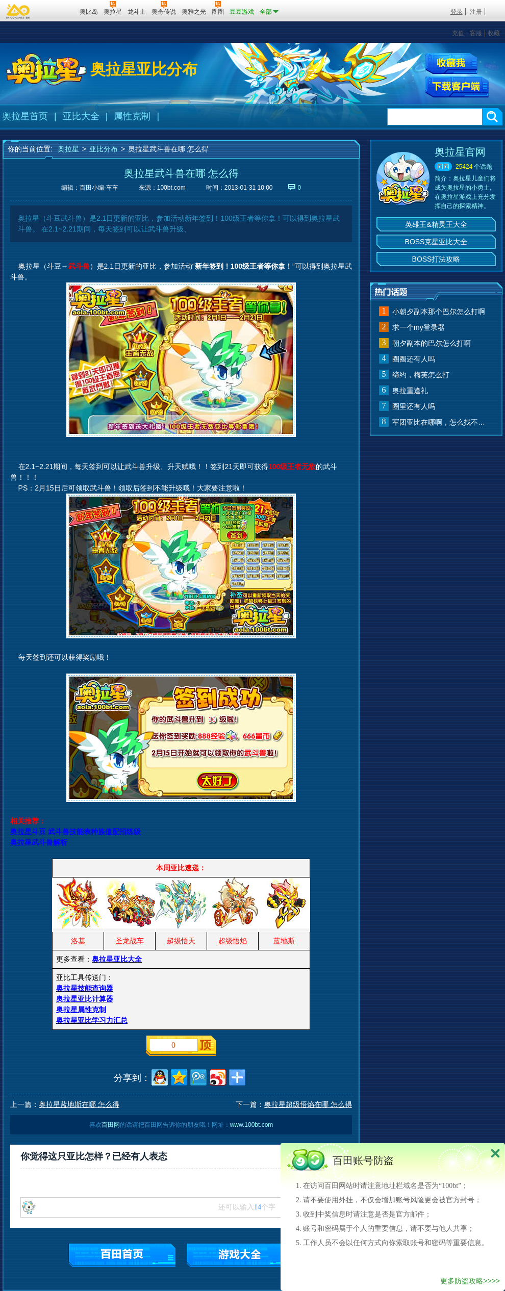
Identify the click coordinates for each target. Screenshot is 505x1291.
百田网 (56, 10)
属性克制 (132, 116)
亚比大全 (81, 116)
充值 (458, 33)
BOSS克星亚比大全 (436, 242)
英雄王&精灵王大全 (436, 224)
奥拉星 (68, 149)
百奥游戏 (18, 11)
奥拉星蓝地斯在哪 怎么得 (79, 1104)
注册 (476, 11)
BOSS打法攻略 (436, 259)
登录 (456, 11)
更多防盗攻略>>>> (470, 1281)
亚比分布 (103, 149)
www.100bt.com (251, 1124)
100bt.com (171, 187)
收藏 (494, 33)
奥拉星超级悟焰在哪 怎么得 (308, 1104)
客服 (476, 33)
